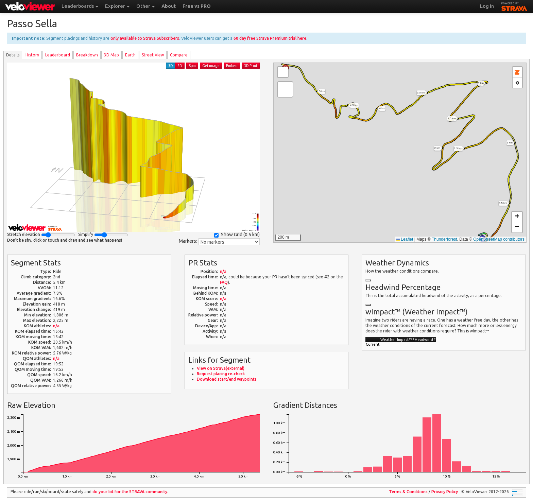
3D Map (111, 55)
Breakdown (87, 55)
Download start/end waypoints (227, 379)
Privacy (444, 491)
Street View (153, 55)
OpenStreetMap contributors (499, 239)
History (32, 55)
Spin (192, 66)
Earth (130, 55)
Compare (179, 55)
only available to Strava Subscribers (144, 38)
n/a (56, 326)
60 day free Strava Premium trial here (270, 38)
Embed (232, 66)
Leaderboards (80, 6)
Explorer (117, 6)
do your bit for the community (129, 491)
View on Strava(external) (220, 368)
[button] (285, 89)
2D (179, 66)
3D (170, 66)
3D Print (250, 66)
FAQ (224, 282)
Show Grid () (237, 235)
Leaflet (404, 239)
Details (12, 55)
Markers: (188, 241)
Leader (57, 55)
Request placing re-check (221, 374)
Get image (211, 66)
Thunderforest (444, 239)
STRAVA (514, 6)
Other (145, 6)
